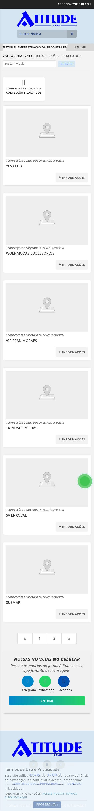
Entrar (47, 701)
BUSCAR (66, 64)
